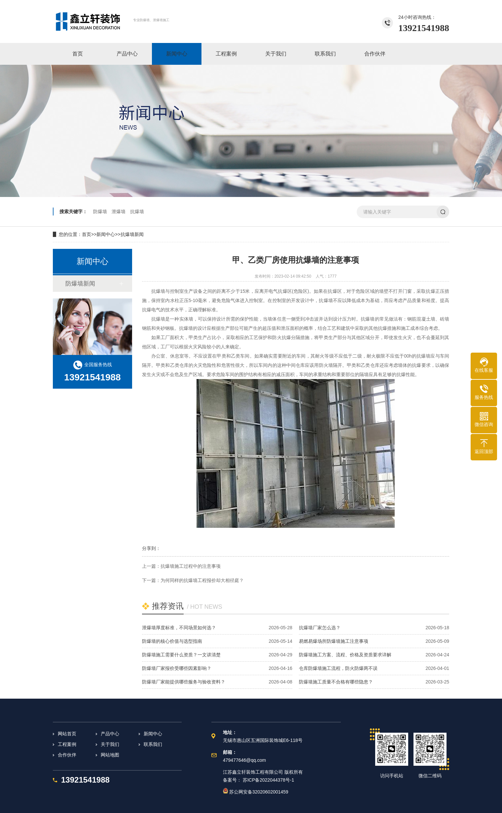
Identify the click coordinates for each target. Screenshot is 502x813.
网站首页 (67, 733)
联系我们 (153, 744)
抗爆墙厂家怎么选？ (320, 627)
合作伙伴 (67, 754)
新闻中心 (105, 234)
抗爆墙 (137, 211)
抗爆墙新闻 (132, 234)
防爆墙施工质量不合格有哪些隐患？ (336, 681)
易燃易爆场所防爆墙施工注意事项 (333, 641)
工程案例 (67, 744)
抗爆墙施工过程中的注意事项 (191, 566)
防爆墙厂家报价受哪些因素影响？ (176, 668)
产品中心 (110, 733)
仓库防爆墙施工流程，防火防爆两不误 (338, 668)
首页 (86, 234)
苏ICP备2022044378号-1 (268, 780)
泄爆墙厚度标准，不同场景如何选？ (179, 627)
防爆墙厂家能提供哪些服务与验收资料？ (183, 681)
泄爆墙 (119, 211)
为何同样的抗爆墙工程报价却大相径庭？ (202, 580)
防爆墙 (100, 211)
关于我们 (110, 744)
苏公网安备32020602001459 (255, 791)
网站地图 (110, 754)
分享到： (151, 548)
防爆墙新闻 (80, 283)
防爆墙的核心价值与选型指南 (172, 641)
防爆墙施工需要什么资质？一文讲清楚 (181, 654)
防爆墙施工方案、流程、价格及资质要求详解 (345, 654)
